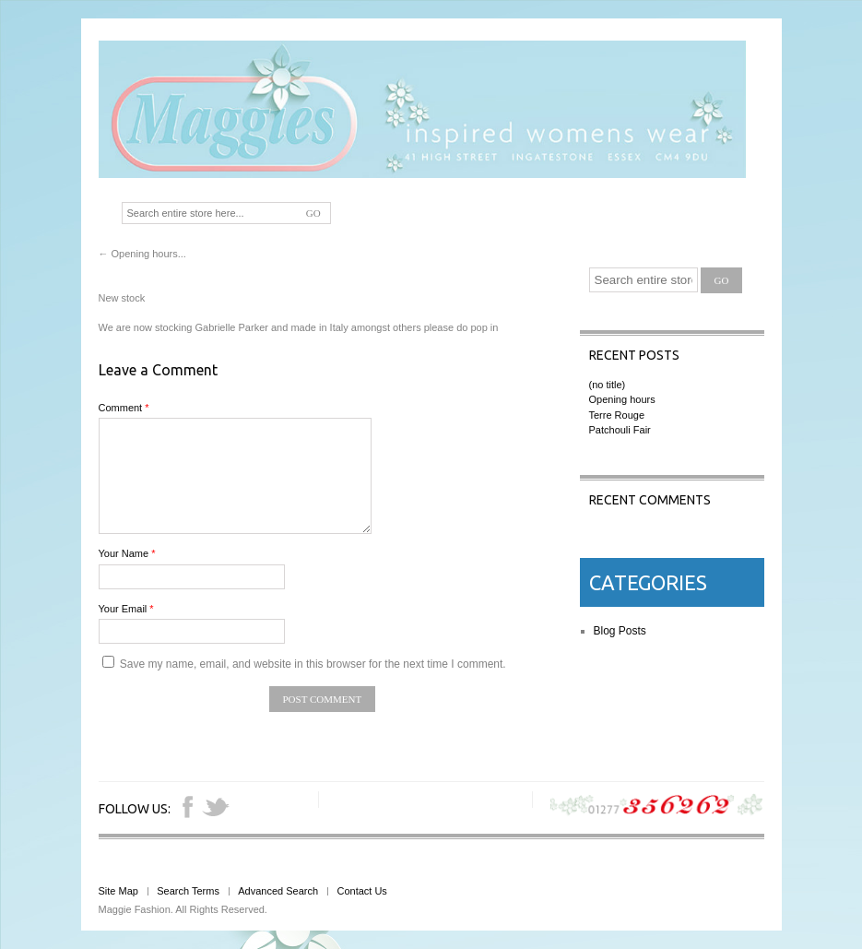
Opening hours (622, 399)
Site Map (118, 890)
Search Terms (188, 890)
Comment (124, 407)
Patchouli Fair (620, 429)
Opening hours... (142, 253)
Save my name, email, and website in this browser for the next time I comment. (313, 664)
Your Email (126, 608)
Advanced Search (278, 890)
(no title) (607, 384)
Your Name (127, 553)
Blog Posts (620, 630)
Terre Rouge (617, 415)
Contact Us (361, 890)
